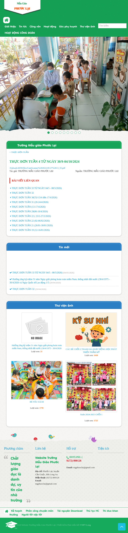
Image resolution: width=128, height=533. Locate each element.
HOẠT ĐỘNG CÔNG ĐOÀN (20, 32)
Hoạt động (50, 26)
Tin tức (23, 26)
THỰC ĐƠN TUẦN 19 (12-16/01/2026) (31, 230)
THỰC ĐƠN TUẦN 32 (23, 193)
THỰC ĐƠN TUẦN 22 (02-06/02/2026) (31, 221)
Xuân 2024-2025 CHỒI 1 (91, 414)
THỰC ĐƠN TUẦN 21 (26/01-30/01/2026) (32, 225)
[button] (9, 84)
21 (41, 351)
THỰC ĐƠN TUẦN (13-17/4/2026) (29, 207)
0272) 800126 (73, 460)
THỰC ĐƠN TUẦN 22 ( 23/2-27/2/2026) (31, 216)
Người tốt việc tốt (32, 514)
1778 (41, 408)
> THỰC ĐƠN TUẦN (19, 152)
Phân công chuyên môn (39, 510)
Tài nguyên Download (69, 510)
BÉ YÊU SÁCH (37, 402)
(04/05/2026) (68, 273)
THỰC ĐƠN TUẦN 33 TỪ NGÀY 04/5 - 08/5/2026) (37, 188)
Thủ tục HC (92, 510)
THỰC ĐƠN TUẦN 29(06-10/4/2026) (30, 211)
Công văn (35, 26)
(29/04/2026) (55, 283)
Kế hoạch (16, 510)
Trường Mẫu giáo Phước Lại (37, 145)
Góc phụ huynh (68, 26)
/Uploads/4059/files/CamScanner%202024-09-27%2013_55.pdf (37, 168)
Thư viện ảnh (87, 26)
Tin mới (64, 247)
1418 (96, 355)
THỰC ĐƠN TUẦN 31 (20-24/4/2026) (30, 202)
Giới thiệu (10, 26)
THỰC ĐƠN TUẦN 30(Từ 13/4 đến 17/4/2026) (34, 197)
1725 (96, 420)
